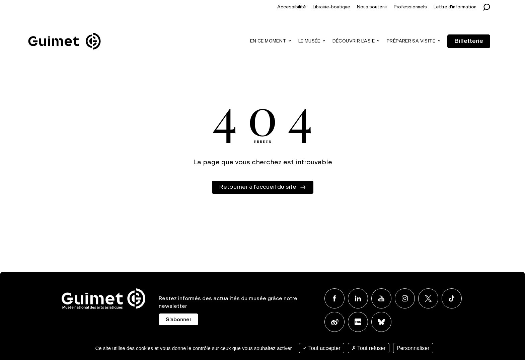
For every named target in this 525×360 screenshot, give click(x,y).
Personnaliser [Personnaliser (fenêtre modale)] (413, 348)
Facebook (334, 298)
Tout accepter (322, 348)
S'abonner (178, 320)
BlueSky (381, 322)
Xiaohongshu (358, 322)
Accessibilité (291, 7)
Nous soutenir (372, 7)
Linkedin (358, 298)
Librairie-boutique (331, 7)
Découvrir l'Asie (353, 41)
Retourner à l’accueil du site (257, 187)
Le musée (309, 41)
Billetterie (468, 41)
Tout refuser (369, 348)
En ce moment (268, 41)
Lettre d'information (455, 7)
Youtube (381, 298)
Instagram (405, 298)
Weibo (334, 322)
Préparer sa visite (411, 41)
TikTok (452, 298)
